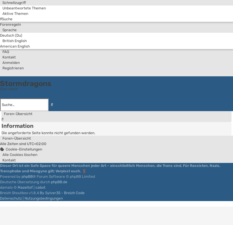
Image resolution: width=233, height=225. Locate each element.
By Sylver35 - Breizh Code (62, 193)
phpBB (27, 176)
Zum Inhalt (9, 89)
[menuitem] (23, 8)
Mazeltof (25, 187)
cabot (40, 187)
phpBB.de (59, 182)
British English (13, 41)
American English (15, 46)
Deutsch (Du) (11, 35)
